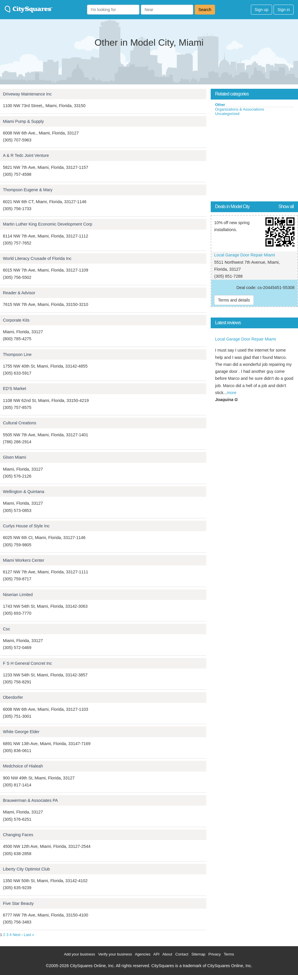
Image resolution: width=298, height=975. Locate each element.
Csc (6, 629)
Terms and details (234, 300)
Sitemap (198, 954)
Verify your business (115, 954)
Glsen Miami (14, 457)
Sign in (283, 9)
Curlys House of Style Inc (26, 526)
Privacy (214, 954)
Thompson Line (17, 354)
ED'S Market (14, 388)
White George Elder (21, 731)
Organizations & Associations (239, 109)
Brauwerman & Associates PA (30, 800)
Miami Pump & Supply (23, 121)
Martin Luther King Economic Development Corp (47, 224)
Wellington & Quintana (23, 491)
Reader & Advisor (19, 292)
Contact (181, 954)
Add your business (79, 954)
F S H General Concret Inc (27, 663)
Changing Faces (18, 834)
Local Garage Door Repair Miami (244, 255)
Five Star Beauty (18, 903)
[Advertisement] (254, 159)
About (167, 954)
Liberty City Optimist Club (26, 869)
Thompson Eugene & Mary (27, 189)
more (232, 392)
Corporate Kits (16, 320)
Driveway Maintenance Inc (27, 94)
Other (220, 104)
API (156, 954)
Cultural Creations (19, 423)
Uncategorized (227, 113)
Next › (18, 935)
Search (204, 9)
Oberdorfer (13, 697)
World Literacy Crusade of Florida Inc (37, 258)
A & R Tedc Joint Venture (26, 155)
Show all (286, 206)
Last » (29, 935)
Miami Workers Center (23, 560)
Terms (229, 954)
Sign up (261, 9)
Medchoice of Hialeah (23, 766)
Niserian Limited (18, 594)
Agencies (142, 954)
